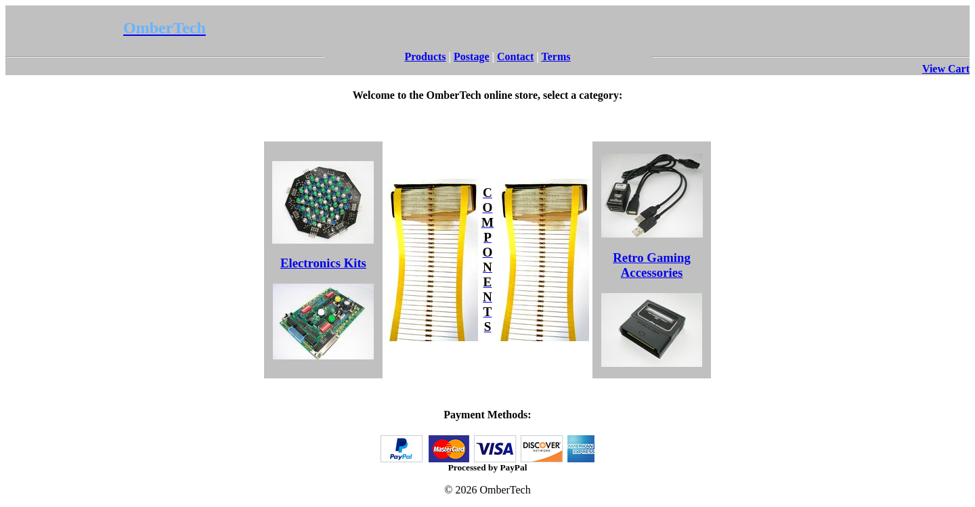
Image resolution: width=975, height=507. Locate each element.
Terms (556, 56)
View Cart (946, 68)
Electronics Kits (323, 263)
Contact (515, 56)
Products (425, 56)
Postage (471, 56)
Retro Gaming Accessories (651, 265)
